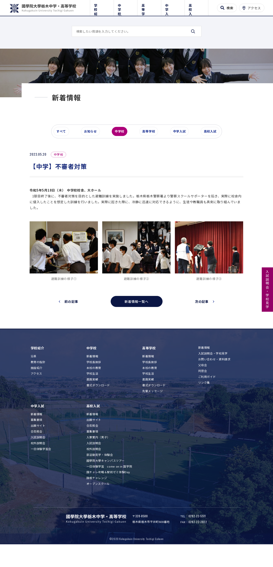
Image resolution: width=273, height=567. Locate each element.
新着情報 (92, 374)
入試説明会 (38, 455)
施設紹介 (37, 385)
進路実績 (92, 397)
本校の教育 (93, 385)
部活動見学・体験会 (99, 472)
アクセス (36, 391)
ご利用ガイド (207, 394)
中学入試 (173, 7)
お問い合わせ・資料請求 (214, 377)
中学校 (125, 7)
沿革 (34, 374)
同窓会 (202, 389)
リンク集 (204, 400)
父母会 (202, 383)
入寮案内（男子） (98, 455)
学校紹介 (102, 7)
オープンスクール (98, 501)
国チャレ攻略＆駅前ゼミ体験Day (108, 490)
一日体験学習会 (41, 467)
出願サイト (38, 443)
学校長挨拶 (93, 380)
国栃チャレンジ (96, 496)
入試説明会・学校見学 (267, 289)
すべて (63, 150)
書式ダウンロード (98, 403)
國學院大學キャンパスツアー (105, 478)
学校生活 (92, 391)
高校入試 (196, 7)
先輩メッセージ (152, 409)
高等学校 (149, 7)
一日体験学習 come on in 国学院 (109, 484)
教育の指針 (38, 380)
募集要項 (37, 437)
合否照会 (37, 449)
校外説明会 (38, 461)
